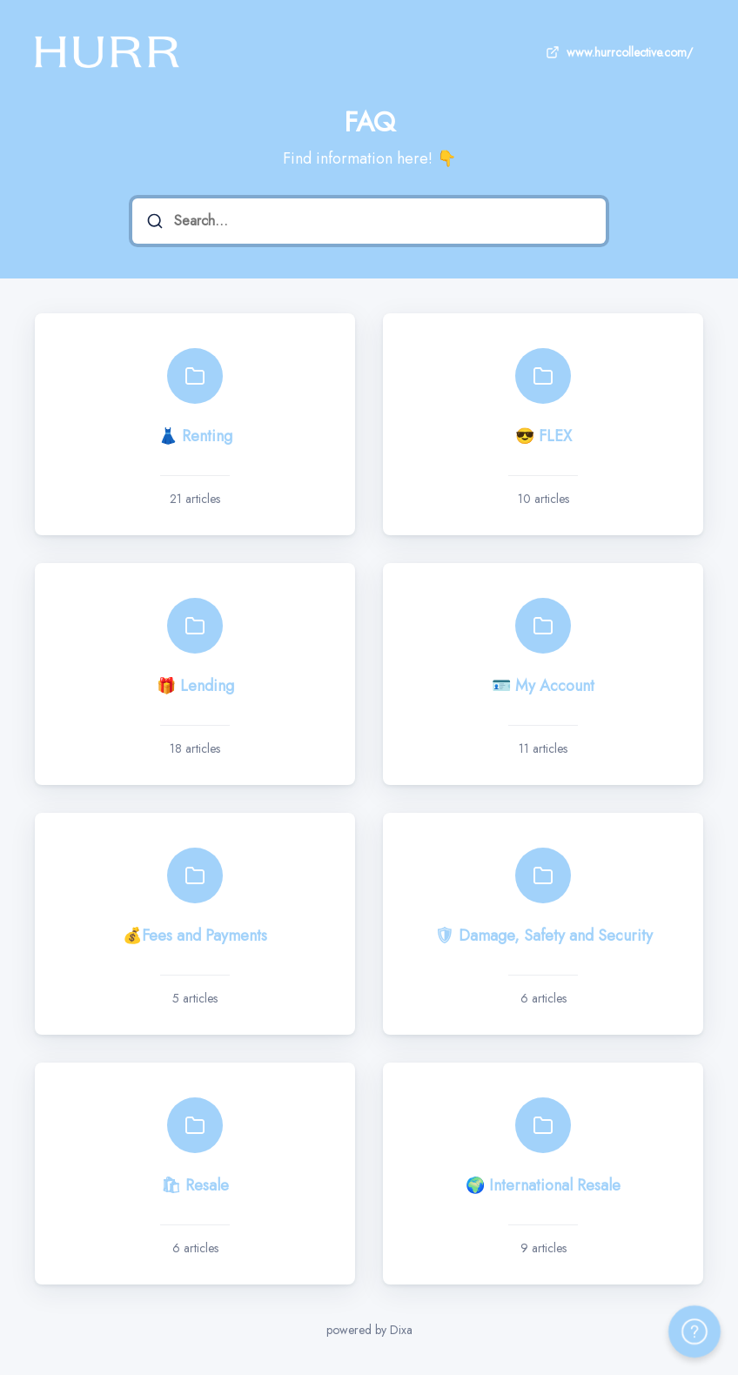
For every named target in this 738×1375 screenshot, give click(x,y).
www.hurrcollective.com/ (617, 52)
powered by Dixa (369, 1329)
